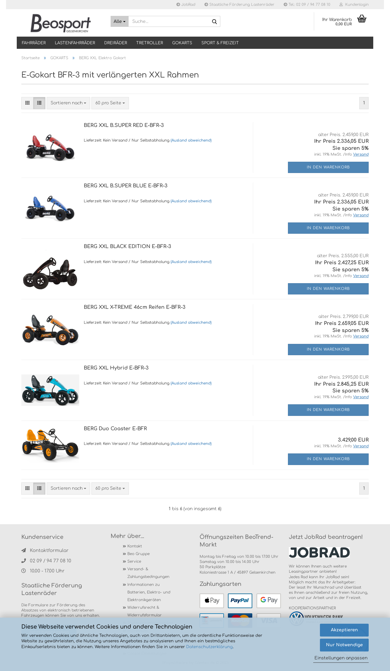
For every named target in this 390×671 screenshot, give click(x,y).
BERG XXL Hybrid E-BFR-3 (116, 368)
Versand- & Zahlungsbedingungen (148, 573)
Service (134, 561)
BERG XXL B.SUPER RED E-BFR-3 (124, 125)
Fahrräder (34, 43)
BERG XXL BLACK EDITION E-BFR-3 (127, 246)
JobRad (185, 4)
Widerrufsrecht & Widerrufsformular (144, 611)
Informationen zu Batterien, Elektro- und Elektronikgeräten (148, 592)
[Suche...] (120, 21)
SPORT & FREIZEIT (220, 43)
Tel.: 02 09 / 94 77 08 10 (307, 4)
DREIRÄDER (115, 43)
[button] (27, 103)
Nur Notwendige (344, 645)
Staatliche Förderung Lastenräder (239, 4)
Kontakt (134, 546)
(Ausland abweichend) (191, 140)
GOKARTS (182, 43)
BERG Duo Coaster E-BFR (115, 428)
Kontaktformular (45, 550)
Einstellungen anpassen (340, 658)
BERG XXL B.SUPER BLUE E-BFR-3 (126, 186)
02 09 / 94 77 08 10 (46, 561)
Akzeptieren (344, 630)
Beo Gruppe (138, 554)
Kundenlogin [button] (354, 4)
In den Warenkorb (328, 167)
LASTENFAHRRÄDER (75, 43)
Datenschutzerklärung (209, 647)
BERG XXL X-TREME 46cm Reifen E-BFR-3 (135, 307)
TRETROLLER (149, 43)
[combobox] (68, 103)
